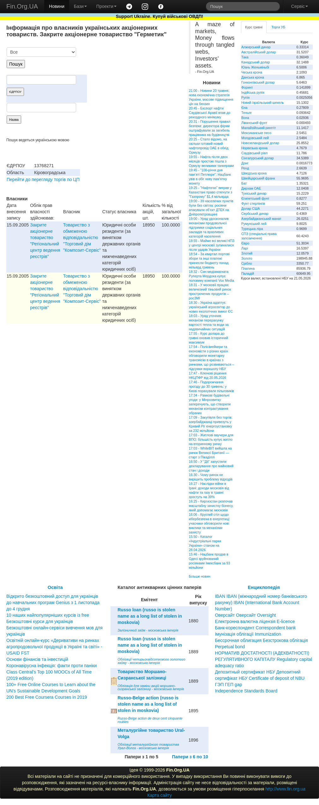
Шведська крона (254, 173)
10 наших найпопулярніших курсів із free (47, 615)
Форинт (247, 87)
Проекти (106, 6)
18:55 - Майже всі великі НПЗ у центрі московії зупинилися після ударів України (211, 245)
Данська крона (252, 77)
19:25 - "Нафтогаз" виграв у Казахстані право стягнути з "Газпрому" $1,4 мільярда (210, 192)
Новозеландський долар (260, 143)
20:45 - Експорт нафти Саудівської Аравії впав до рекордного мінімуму (209, 112)
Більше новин (199, 576)
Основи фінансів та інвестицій (37, 659)
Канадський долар (255, 62)
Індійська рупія (252, 92)
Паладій (247, 273)
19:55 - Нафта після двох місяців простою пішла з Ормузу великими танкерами (211, 161)
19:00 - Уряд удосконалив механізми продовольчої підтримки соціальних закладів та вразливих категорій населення (209, 227)
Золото (246, 258)
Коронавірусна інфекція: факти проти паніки (51, 665)
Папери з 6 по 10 (190, 756)
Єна (244, 107)
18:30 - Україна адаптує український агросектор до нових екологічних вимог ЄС (211, 307)
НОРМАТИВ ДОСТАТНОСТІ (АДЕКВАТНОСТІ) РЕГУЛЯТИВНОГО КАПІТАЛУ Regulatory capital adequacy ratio (263, 659)
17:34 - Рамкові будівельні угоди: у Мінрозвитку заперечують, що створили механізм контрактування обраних (210, 404)
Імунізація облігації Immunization (248, 634)
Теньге (246, 113)
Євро (245, 243)
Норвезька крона (254, 148)
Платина (248, 268)
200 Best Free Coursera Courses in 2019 (46, 697)
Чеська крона (251, 72)
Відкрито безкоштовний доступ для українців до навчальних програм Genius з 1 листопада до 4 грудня (52, 602)
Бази (80, 6)
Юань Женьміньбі (255, 67)
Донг (245, 163)
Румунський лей (253, 224)
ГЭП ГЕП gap (228, 684)
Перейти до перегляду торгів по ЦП (43, 179)
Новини (56, 6)
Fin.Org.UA (22, 6)
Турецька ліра (252, 229)
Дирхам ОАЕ (251, 188)
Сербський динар (254, 213)
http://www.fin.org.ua (285, 788)
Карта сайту (159, 795)
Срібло (246, 263)
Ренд (245, 168)
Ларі (244, 248)
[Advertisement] (134, 80)
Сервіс (299, 6)
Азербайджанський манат (261, 218)
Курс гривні (253, 27)
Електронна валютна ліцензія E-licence (255, 621)
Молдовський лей (255, 138)
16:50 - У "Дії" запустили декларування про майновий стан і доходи (211, 466)
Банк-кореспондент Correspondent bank (255, 627)
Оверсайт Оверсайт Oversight (245, 615)
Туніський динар (254, 193)
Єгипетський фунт (255, 198)
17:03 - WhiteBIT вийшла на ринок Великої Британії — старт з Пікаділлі (210, 452)
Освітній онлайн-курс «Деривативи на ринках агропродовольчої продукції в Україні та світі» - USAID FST (54, 646)
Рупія (245, 97)
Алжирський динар (256, 47)
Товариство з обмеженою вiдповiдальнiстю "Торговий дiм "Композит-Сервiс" (82, 237)
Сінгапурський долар (257, 158)
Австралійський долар (258, 52)
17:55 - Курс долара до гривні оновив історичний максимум (208, 338)
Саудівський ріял (254, 153)
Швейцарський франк (258, 178)
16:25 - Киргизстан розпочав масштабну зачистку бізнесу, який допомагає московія (211, 505)
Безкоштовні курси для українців (39, 621)
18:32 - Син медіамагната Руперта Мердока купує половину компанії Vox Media (211, 276)
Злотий (246, 253)
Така (245, 57)
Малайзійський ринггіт (258, 128)
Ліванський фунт (254, 123)
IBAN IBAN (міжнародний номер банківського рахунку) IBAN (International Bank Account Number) (261, 602)
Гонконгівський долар (258, 82)
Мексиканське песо (256, 133)
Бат (244, 183)
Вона (245, 118)
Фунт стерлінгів (253, 203)
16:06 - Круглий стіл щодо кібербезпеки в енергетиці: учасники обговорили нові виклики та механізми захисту (209, 523)
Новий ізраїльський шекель (262, 102)
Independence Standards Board (246, 690)
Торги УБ (278, 27)
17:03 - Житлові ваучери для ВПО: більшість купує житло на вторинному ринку (211, 439)
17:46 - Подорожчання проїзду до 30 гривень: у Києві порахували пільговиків (211, 386)
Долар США (250, 208)
